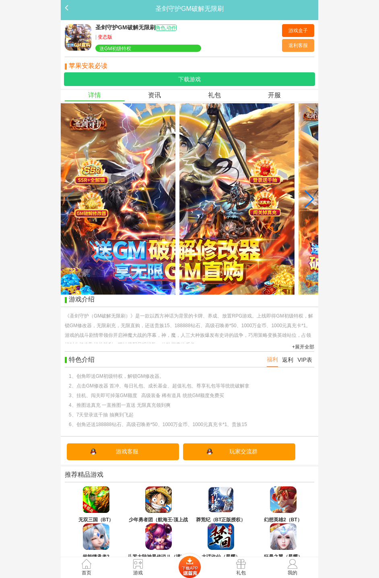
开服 (274, 95)
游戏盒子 (298, 30)
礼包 (214, 95)
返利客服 (298, 45)
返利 (287, 360)
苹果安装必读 (88, 65)
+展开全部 (303, 347)
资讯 (154, 95)
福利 (272, 359)
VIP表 (304, 360)
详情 (94, 95)
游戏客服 (127, 451)
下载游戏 (189, 79)
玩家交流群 (243, 451)
